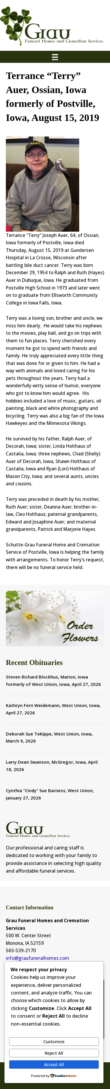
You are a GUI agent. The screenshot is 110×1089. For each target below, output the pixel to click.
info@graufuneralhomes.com (37, 958)
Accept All (54, 1064)
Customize (54, 1041)
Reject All (54, 1053)
